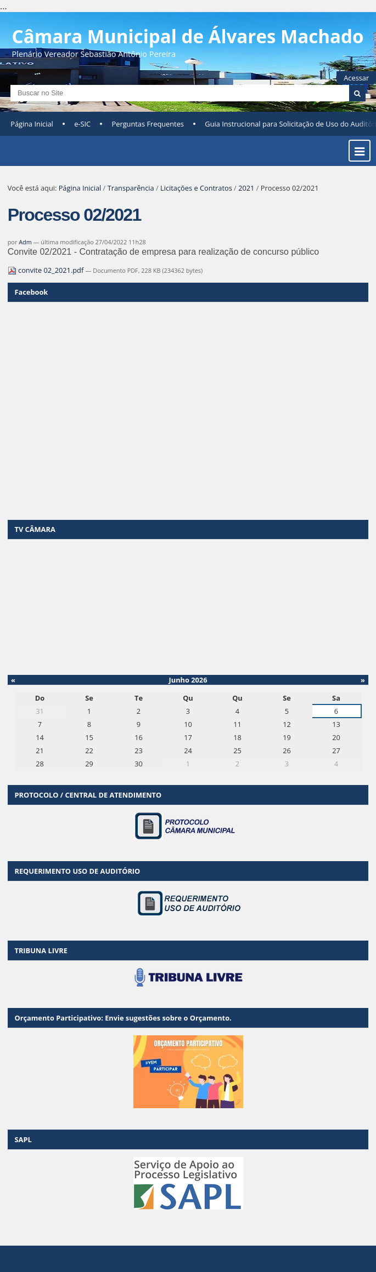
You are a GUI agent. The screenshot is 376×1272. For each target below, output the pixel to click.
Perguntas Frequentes (148, 124)
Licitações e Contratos (196, 188)
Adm (25, 242)
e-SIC (82, 124)
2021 (246, 188)
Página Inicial (31, 124)
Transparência (131, 188)
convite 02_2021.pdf (47, 270)
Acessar (356, 78)
